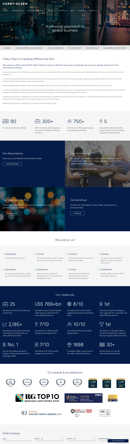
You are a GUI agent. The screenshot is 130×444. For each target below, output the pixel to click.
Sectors (50, 10)
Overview (7, 48)
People (5, 10)
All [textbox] (42, 439)
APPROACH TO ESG (12, 213)
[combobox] (49, 439)
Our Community (79, 174)
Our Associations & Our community (29, 48)
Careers (92, 10)
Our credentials (92, 48)
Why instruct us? (74, 48)
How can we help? (118, 441)
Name (4, 439)
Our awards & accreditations (114, 48)
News (72, 10)
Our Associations (12, 164)
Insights (81, 10)
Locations (61, 10)
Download (77, 213)
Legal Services (17, 10)
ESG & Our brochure (55, 48)
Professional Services (35, 10)
